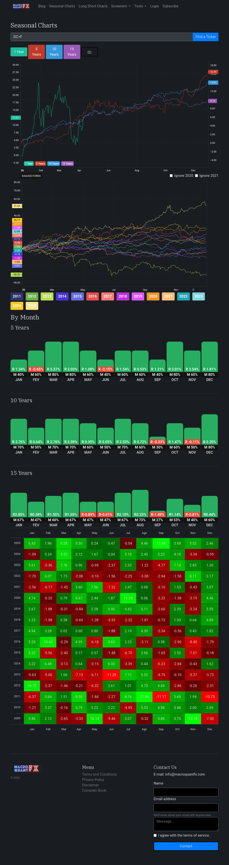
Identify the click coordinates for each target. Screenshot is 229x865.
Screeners (119, 6)
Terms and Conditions (99, 774)
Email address (165, 799)
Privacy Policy (93, 780)
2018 (123, 296)
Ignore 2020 (183, 175)
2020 (153, 296)
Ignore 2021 (208, 175)
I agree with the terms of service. (184, 835)
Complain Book (94, 790)
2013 (47, 296)
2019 (138, 296)
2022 (183, 296)
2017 (108, 296)
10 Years (54, 52)
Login (154, 6)
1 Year (19, 52)
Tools (139, 6)
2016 (93, 296)
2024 (17, 306)
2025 (32, 306)
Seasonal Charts (62, 6)
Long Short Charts (93, 6)
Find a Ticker (205, 37)
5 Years (36, 52)
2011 (17, 296)
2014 (62, 296)
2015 (77, 296)
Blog (41, 6)
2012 (32, 296)
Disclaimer (90, 785)
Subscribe (170, 6)
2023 (199, 296)
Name (158, 783)
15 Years (71, 52)
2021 (168, 296)
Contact (186, 846)
